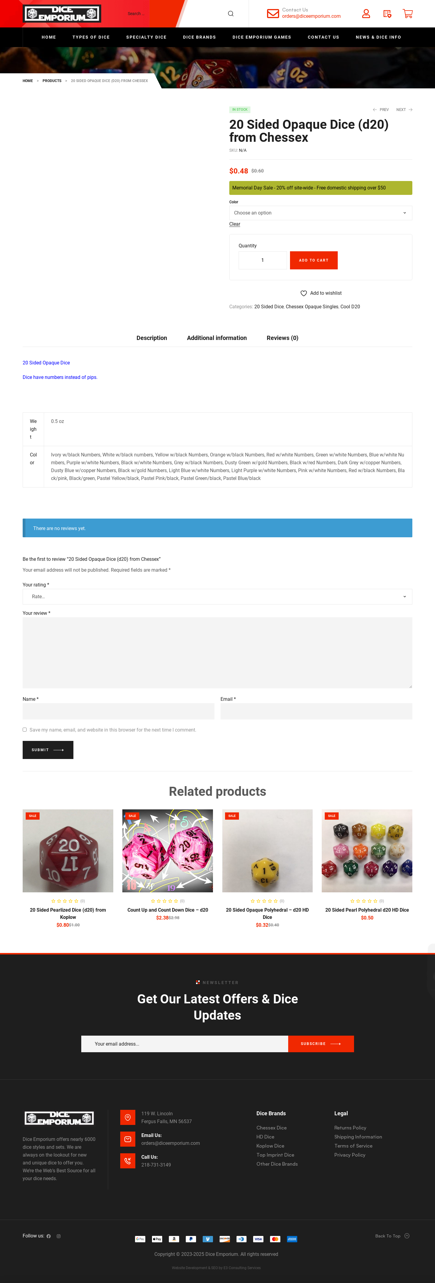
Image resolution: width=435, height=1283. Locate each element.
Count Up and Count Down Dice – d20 (167, 910)
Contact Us (295, 10)
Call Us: (149, 1157)
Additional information (217, 337)
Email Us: (151, 1135)
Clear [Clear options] (234, 224)
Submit (40, 750)
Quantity (248, 246)
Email (228, 699)
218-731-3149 (156, 1165)
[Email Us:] (127, 1139)
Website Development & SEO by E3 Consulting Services (216, 1268)
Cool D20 (350, 307)
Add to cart (314, 260)
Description (152, 337)
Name (31, 699)
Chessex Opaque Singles (312, 307)
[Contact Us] (273, 14)
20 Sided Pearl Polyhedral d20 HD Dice (367, 910)
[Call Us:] (127, 1160)
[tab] (151, 338)
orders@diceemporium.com (311, 16)
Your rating (36, 585)
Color (233, 202)
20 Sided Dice (269, 307)
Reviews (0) (282, 337)
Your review (36, 613)
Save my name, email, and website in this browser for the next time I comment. (113, 730)
